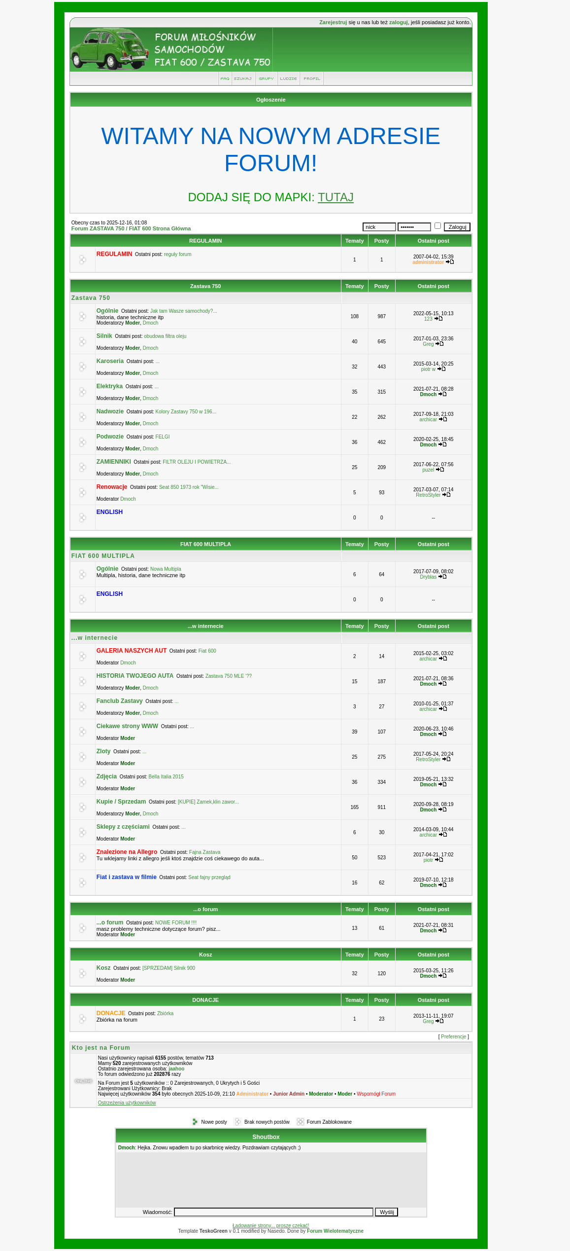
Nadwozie (110, 411)
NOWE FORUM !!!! (176, 922)
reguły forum (178, 254)
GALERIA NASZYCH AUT (132, 650)
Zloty (104, 751)
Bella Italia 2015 (166, 776)
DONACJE (205, 1000)
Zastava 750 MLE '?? (228, 676)
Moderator (321, 1094)
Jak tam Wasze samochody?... (183, 311)
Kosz (205, 954)
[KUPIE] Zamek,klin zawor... (208, 802)
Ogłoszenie (271, 100)
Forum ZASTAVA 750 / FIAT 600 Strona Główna (131, 228)
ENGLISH (110, 512)
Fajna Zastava (204, 852)
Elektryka (110, 386)
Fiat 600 (207, 651)
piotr (428, 860)
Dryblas (428, 577)
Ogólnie (108, 310)
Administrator (252, 1094)
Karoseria (110, 361)
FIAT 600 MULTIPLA (206, 544)
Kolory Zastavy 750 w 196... (186, 411)
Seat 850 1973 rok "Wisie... (189, 487)
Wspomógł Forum (376, 1094)
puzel (428, 470)
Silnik (104, 335)
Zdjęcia (107, 776)
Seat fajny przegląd (209, 877)
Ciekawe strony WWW (127, 726)
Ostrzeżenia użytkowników (127, 1102)
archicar (428, 419)
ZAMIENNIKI (114, 461)
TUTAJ (336, 197)
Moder (132, 323)
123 (428, 319)
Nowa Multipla (165, 569)
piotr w (428, 369)
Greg (428, 344)
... (158, 361)
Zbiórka (165, 1013)
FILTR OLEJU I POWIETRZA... (197, 462)
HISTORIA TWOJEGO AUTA (135, 675)
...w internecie (205, 626)
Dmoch (151, 323)
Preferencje (453, 1036)
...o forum (205, 909)
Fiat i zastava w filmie (127, 877)
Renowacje (112, 486)
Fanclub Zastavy (120, 701)
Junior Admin (288, 1094)
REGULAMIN (206, 241)
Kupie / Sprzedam (121, 801)
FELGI (163, 437)
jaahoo (176, 1068)
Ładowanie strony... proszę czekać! (271, 1225)
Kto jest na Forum (101, 1047)
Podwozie (110, 436)
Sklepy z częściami (123, 826)
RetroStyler (428, 495)
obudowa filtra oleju (165, 336)
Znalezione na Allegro (127, 851)
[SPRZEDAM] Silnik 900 (168, 968)
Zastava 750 (206, 286)
